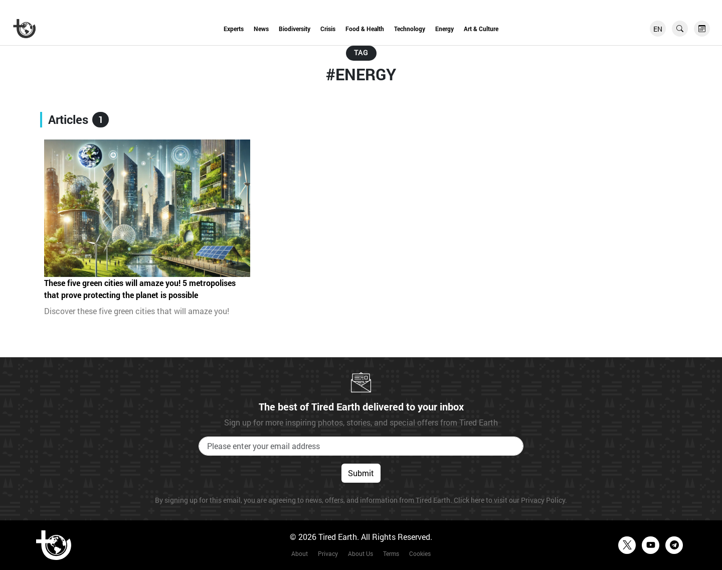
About (299, 553)
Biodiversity (294, 29)
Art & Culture (481, 29)
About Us (360, 553)
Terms (391, 553)
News (261, 29)
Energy (444, 29)
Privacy (328, 553)
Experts (234, 29)
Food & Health (364, 29)
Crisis (327, 29)
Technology (409, 29)
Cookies (420, 553)
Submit (361, 473)
